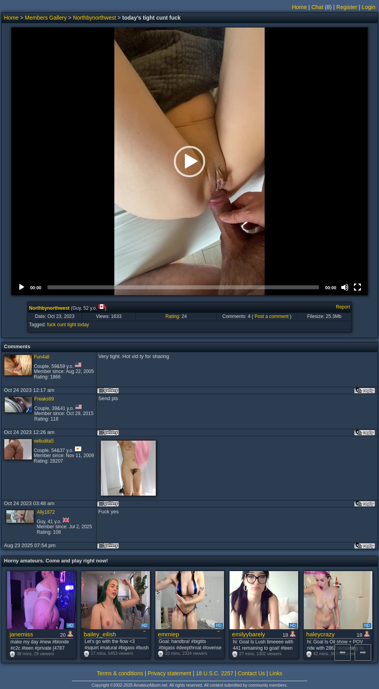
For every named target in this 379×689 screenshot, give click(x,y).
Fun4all (41, 357)
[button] (189, 161)
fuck (51, 324)
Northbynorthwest (94, 18)
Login (368, 7)
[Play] (22, 287)
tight (71, 324)
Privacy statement (169, 673)
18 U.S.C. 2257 (214, 673)
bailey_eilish (100, 634)
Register (346, 7)
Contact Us (251, 673)
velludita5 (44, 441)
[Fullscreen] (357, 287)
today (83, 324)
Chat (317, 7)
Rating (172, 316)
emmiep (168, 634)
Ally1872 (46, 512)
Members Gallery (46, 18)
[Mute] (345, 287)
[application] (189, 161)
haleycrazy (320, 634)
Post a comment (272, 316)
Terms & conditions (120, 673)
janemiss (21, 634)
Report (343, 307)
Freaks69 (44, 399)
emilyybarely (248, 634)
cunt (61, 324)
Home (299, 7)
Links (276, 673)
